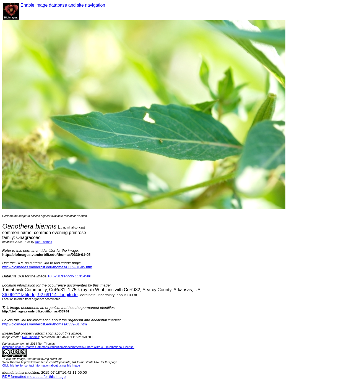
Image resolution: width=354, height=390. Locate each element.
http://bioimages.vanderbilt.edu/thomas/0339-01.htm (44, 324)
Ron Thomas (43, 241)
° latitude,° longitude (40, 294)
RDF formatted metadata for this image (34, 377)
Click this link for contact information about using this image (41, 365)
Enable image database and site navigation (62, 5)
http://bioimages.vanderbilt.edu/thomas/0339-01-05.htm (47, 267)
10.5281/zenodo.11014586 (69, 276)
